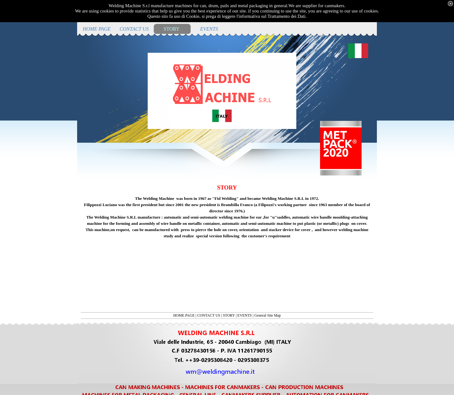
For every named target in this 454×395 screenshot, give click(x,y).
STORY (229, 315)
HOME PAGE (184, 315)
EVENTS (244, 315)
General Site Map (267, 315)
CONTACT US (208, 315)
